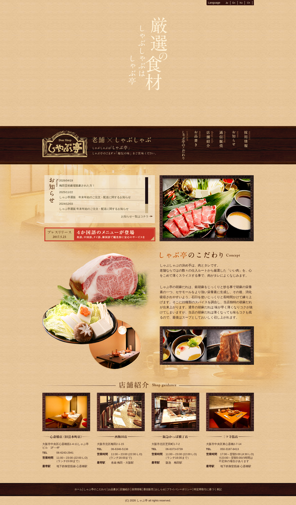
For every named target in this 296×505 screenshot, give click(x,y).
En (234, 2)
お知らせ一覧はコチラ (135, 216)
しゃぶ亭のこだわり (95, 489)
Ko (241, 2)
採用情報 (137, 489)
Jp (227, 2)
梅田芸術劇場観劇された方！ (77, 185)
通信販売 (148, 489)
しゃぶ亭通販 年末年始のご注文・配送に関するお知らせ (95, 197)
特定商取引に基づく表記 (208, 489)
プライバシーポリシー (179, 489)
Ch (248, 2)
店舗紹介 (125, 489)
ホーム (78, 489)
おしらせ (160, 489)
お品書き (113, 489)
